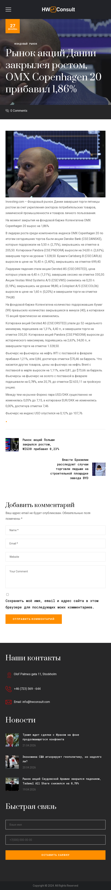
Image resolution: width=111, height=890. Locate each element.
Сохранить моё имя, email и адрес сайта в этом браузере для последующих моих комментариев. (52, 603)
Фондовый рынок (25, 43)
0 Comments (18, 110)
